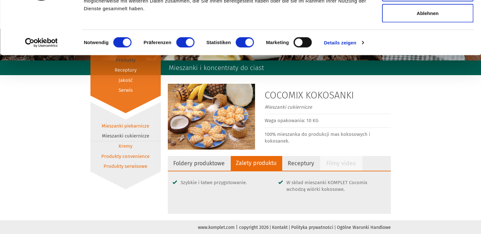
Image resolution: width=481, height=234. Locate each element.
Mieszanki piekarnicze (125, 126)
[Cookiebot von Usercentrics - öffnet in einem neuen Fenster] (41, 88)
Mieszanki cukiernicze (125, 136)
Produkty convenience (125, 156)
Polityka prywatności (312, 227)
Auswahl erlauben (427, 38)
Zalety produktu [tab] (258, 163)
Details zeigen (340, 88)
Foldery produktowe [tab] (199, 163)
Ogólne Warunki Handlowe (364, 227)
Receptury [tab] (303, 163)
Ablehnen (427, 58)
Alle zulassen (427, 17)
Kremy (125, 146)
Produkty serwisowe (125, 166)
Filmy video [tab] (344, 163)
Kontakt (280, 227)
